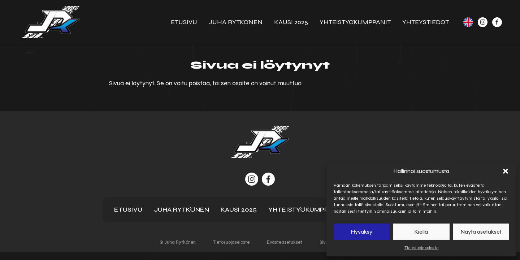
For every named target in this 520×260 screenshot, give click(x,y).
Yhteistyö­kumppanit (355, 22)
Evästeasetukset (284, 242)
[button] (505, 171)
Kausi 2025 (291, 22)
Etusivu (184, 22)
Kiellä (421, 232)
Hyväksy (361, 232)
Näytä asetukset (481, 232)
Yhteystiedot (425, 22)
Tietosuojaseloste (421, 247)
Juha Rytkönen (236, 22)
